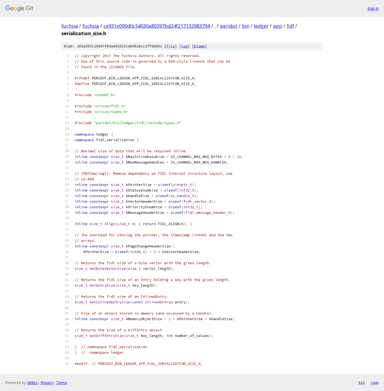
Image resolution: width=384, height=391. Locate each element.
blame (199, 46)
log (184, 46)
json (374, 382)
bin (245, 26)
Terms (61, 382)
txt (361, 382)
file (170, 46)
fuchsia (69, 26)
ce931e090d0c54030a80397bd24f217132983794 (156, 26)
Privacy (47, 382)
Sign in (373, 8)
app (277, 26)
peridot (228, 26)
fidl (290, 26)
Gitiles (32, 382)
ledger (261, 26)
